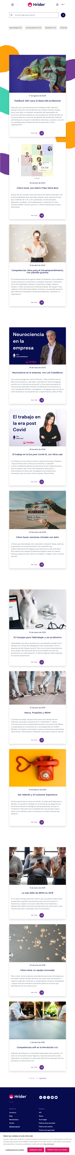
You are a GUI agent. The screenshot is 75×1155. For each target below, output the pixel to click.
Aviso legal (43, 1120)
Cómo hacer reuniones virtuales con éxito (37, 537)
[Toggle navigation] (12, 4)
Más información (49, 1144)
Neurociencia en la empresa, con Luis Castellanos (37, 373)
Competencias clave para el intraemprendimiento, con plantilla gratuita (38, 271)
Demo (41, 1116)
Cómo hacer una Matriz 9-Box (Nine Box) (37, 188)
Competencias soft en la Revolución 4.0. (37, 1047)
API (40, 1112)
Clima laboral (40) (66, 28)
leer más (37, 133)
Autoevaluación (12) (33, 28)
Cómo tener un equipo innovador (37, 970)
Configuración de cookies (14, 1150)
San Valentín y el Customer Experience (37, 795)
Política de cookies (46, 1127)
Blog (10, 1116)
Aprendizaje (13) (15, 28)
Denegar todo (36, 1150)
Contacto (12, 1112)
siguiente (42, 1078)
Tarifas (11, 1123)
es (62, 5)
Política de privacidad (47, 1123)
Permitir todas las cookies (57, 1149)
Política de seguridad (46, 1130)
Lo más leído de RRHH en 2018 (37, 893)
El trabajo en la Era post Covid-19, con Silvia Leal (37, 454)
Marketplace (13, 1120)
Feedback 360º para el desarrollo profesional (37, 101)
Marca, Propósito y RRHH (37, 713)
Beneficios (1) (50, 28)
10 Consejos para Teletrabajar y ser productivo (37, 637)
